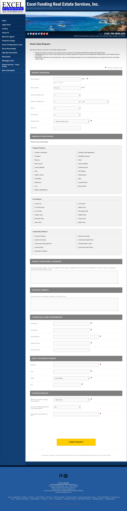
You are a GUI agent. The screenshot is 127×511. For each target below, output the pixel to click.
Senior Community (83, 236)
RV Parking (80, 171)
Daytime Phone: (35, 343)
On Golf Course (38, 207)
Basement (37, 182)
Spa (35, 171)
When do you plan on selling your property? (39, 400)
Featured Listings (8, 41)
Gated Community (39, 240)
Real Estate (6, 57)
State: (32, 378)
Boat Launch (38, 164)
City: (32, 371)
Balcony (36, 160)
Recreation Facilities (40, 251)
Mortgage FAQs (110, 499)
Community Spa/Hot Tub (84, 240)
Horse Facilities (82, 164)
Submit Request (76, 442)
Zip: (32, 384)
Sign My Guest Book (9, 53)
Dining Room (81, 175)
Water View (80, 222)
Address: (33, 365)
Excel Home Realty (9, 49)
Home (4, 21)
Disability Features (83, 156)
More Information (8, 70)
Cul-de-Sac (80, 204)
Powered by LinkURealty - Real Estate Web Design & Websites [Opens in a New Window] (63, 504)
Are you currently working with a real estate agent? (40, 407)
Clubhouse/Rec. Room (84, 244)
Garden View (38, 215)
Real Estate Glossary (84, 499)
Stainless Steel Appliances (85, 152)
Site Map (44, 499)
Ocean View (81, 219)
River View (37, 222)
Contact (5, 29)
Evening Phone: (35, 350)
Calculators (58, 499)
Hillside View (81, 215)
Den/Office (37, 179)
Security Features (39, 236)
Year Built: (34, 127)
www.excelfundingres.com (63, 492)
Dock (79, 160)
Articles (24, 497)
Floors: (33, 108)
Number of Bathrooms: (37, 101)
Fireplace (36, 156)
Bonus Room (81, 186)
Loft (35, 186)
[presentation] (76, 430)
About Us (5, 33)
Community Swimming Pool (42, 244)
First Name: (34, 323)
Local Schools (40, 497)
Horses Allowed (38, 167)
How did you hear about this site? (39, 414)
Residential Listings (70, 499)
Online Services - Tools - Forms (11, 65)
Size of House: (35, 79)
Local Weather (35, 499)
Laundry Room (81, 182)
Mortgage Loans (8, 61)
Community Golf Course (84, 247)
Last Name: (34, 330)
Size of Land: (35, 87)
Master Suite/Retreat (40, 190)
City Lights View (82, 211)
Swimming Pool (82, 167)
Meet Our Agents (8, 37)
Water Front (81, 207)
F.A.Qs (51, 499)
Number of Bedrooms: (37, 95)
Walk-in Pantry (38, 175)
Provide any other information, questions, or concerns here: (48, 296)
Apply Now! (6, 25)
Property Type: (35, 121)
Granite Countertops (40, 152)
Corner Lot (37, 204)
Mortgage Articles (98, 499)
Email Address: (35, 336)
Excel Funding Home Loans (12, 45)
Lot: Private (37, 211)
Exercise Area (38, 247)
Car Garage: (34, 114)
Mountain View (38, 219)
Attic (78, 179)
